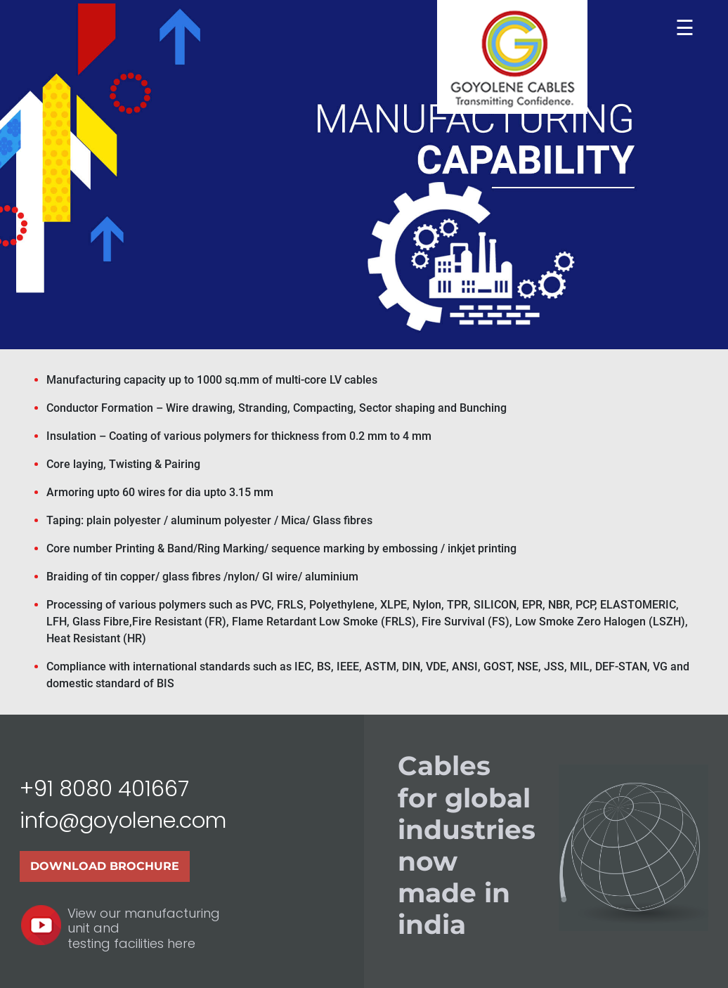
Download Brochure (104, 866)
